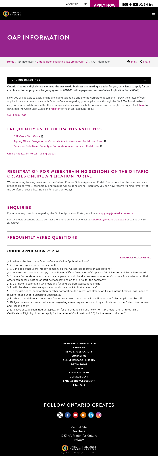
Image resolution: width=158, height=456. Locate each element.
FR (85, 4)
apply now (103, 3)
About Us (79, 348)
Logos (79, 368)
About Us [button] (72, 4)
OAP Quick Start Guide (27, 136)
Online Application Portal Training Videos (31, 153)
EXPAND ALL (126, 258)
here (142, 105)
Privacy (79, 440)
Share (145, 61)
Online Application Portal (53, 343)
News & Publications (79, 352)
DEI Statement (49, 377)
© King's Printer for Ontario (79, 435)
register (55, 109)
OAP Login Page (16, 115)
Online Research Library (52, 360)
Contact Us (79, 356)
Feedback (79, 431)
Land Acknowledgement (52, 381)
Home (10, 62)
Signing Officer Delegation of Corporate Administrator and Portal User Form (58, 141)
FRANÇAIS (79, 385)
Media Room (79, 364)
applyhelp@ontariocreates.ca (116, 213)
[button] (144, 80)
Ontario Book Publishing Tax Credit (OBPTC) (62, 62)
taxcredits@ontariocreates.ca (109, 219)
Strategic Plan (79, 373)
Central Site (79, 427)
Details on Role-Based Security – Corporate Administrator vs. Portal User (56, 146)
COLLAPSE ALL (143, 258)
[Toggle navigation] (152, 13)
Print (132, 61)
